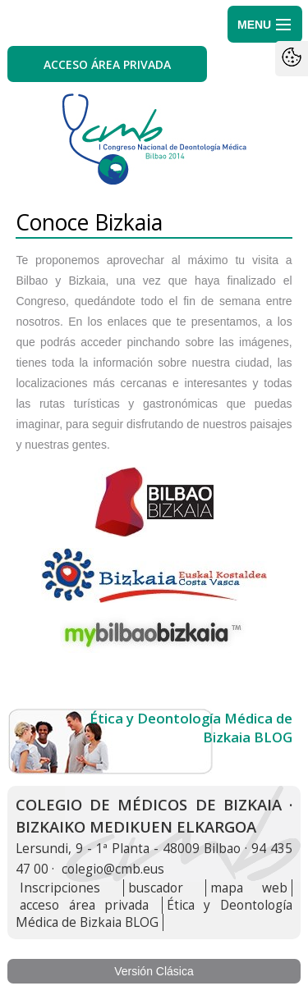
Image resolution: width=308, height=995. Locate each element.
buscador (155, 888)
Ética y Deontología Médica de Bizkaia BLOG (154, 914)
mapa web (248, 888)
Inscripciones (60, 888)
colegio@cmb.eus (113, 869)
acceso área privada (84, 905)
